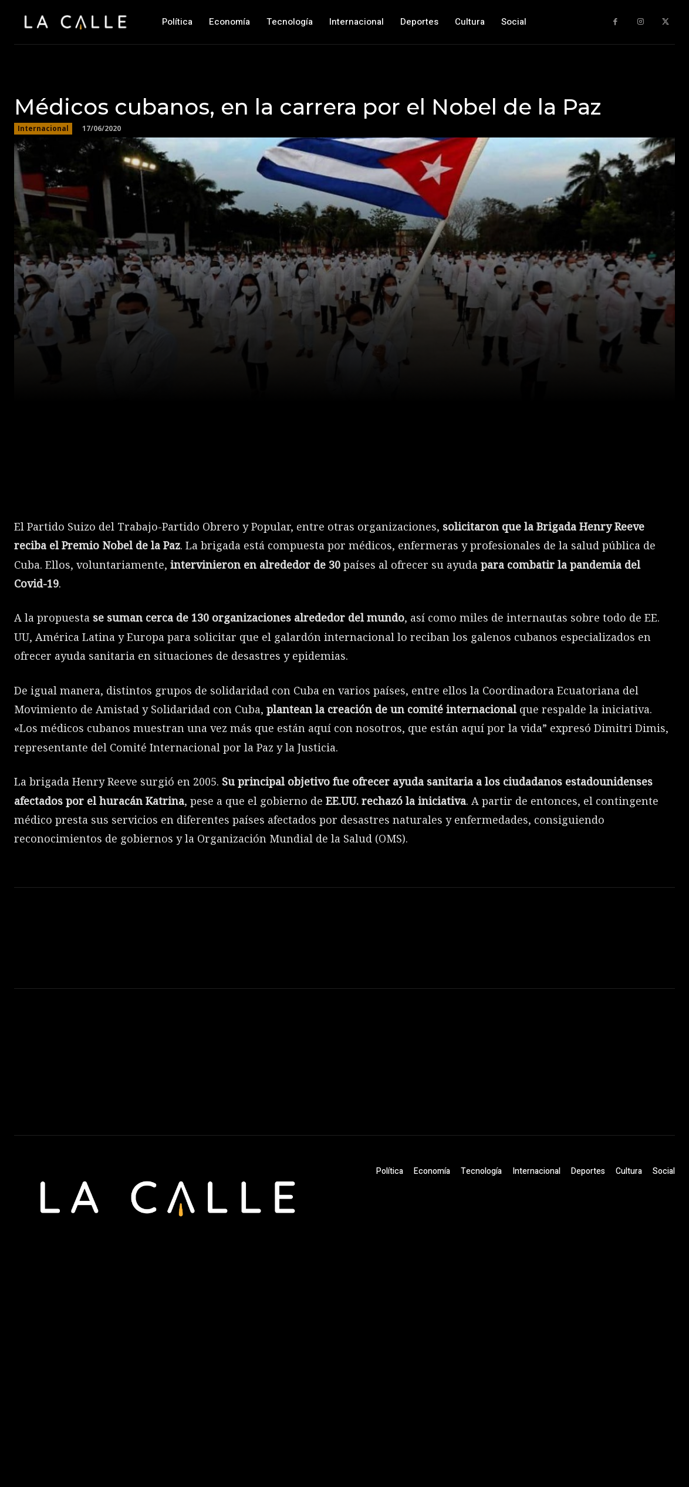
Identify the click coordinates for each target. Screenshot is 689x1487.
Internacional (43, 129)
